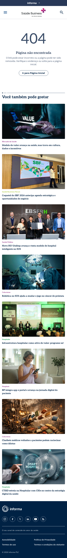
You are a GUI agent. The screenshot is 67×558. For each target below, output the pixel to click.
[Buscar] (61, 12)
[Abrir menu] (5, 12)
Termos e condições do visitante (49, 544)
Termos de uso (9, 544)
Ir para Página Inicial (33, 73)
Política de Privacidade (44, 539)
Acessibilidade (8, 539)
